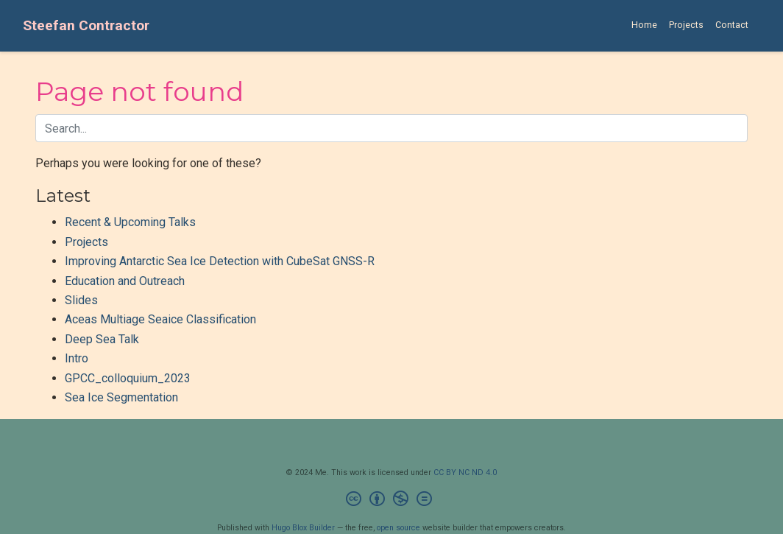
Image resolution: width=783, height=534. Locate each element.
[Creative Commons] (392, 500)
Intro (76, 358)
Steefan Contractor (86, 25)
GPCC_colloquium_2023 (128, 378)
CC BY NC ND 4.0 (465, 472)
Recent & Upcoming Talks (130, 222)
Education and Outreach (125, 281)
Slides (81, 300)
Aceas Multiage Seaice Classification (160, 319)
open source (398, 528)
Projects (86, 242)
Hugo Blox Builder (303, 528)
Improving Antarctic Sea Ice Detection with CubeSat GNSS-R (220, 261)
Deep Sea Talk (102, 339)
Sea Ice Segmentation (121, 397)
